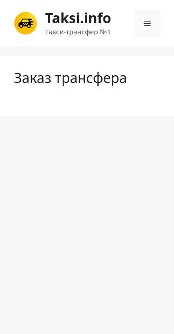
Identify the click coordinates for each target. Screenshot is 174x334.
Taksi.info (78, 17)
